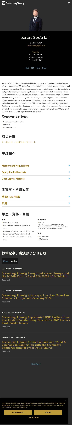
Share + (44, 68)
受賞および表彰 (11, 199)
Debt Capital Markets (13, 183)
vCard (27, 68)
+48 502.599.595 (37, 57)
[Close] (65, 408)
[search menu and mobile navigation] (69, 3)
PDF (32, 68)
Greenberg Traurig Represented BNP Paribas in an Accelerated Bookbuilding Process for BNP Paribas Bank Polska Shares (36, 324)
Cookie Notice (6, 413)
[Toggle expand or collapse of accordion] (69, 170)
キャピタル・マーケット (25, 143)
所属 (4, 205)
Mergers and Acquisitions (15, 170)
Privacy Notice (58, 411)
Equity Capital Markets (14, 176)
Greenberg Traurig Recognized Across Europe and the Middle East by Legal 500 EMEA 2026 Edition (35, 279)
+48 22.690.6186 (37, 55)
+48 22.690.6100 (37, 60)
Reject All (48, 420)
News (5, 261)
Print (38, 68)
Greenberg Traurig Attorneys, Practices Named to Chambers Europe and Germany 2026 (35, 301)
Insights (14, 261)
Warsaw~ (36, 52)
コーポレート (7, 143)
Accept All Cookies (18, 420)
